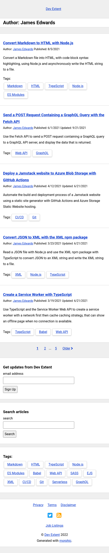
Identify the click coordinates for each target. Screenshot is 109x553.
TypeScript (56, 86)
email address (13, 374)
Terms (52, 505)
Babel (43, 332)
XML (18, 274)
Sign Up (10, 389)
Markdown (15, 86)
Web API (21, 153)
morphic (65, 541)
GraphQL (42, 153)
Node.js (77, 86)
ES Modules (15, 95)
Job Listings (54, 526)
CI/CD (19, 217)
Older (66, 348)
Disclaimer (68, 505)
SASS (74, 473)
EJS (89, 473)
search (8, 418)
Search (10, 434)
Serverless (59, 482)
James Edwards (23, 49)
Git (34, 217)
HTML (35, 86)
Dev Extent (53, 9)
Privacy (38, 505)
